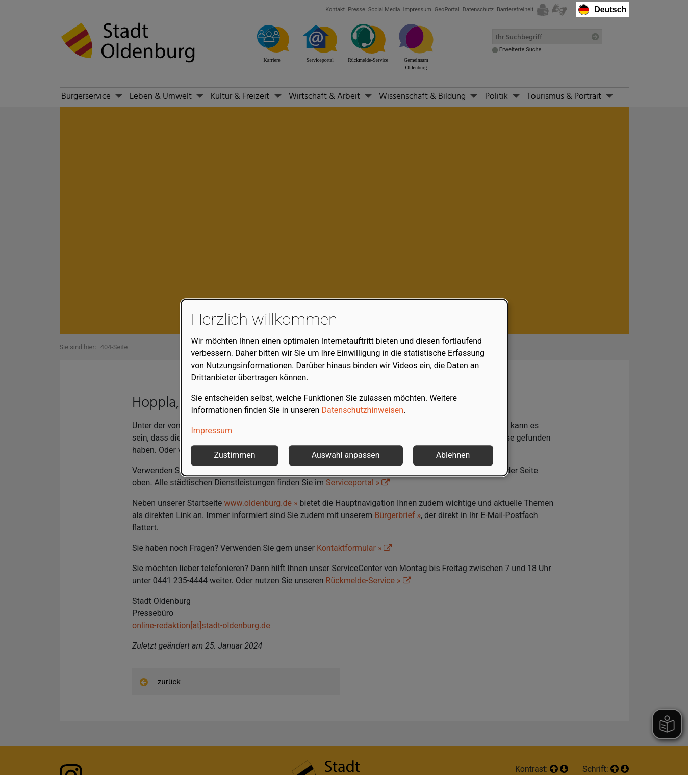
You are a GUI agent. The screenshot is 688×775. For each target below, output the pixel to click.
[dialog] (344, 387)
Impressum (212, 430)
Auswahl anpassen (346, 455)
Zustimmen (235, 455)
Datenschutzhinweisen (362, 410)
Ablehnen (453, 455)
